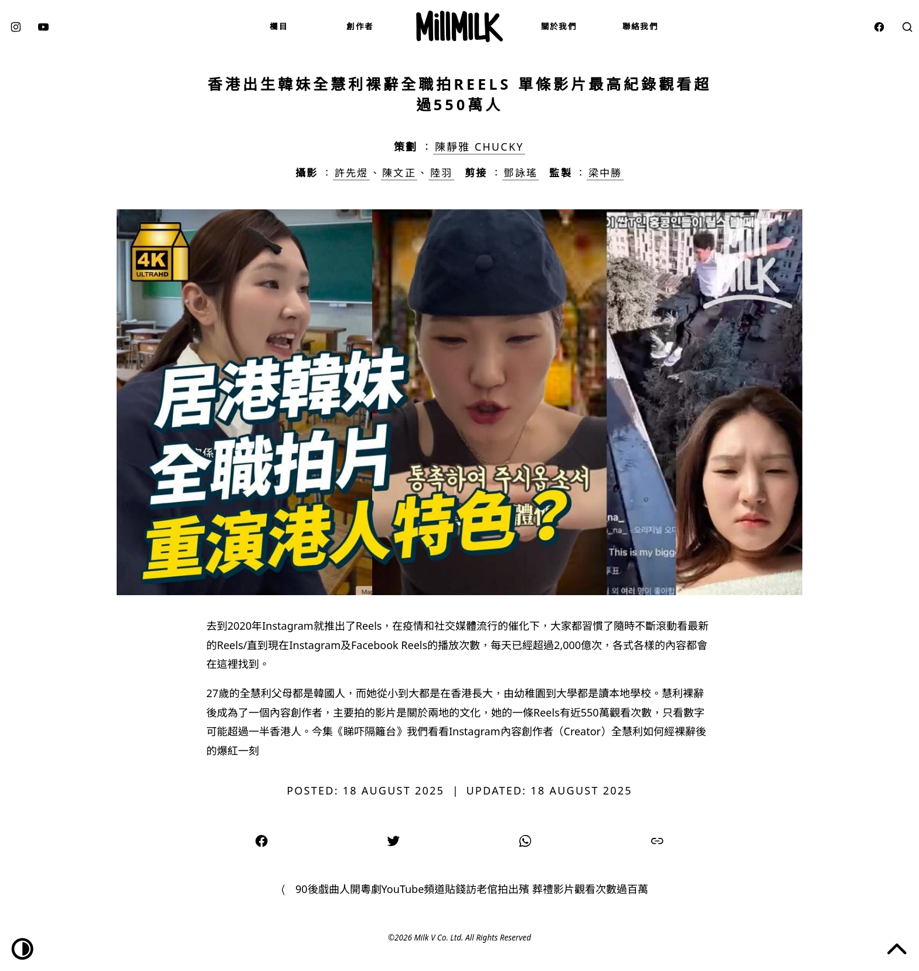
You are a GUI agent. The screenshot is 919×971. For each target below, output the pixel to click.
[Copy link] (657, 839)
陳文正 (399, 172)
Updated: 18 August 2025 (549, 790)
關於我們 (559, 26)
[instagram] (16, 26)
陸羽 (441, 172)
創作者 (359, 26)
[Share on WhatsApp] (525, 839)
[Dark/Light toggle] (23, 949)
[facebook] (879, 26)
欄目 (279, 26)
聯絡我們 (640, 26)
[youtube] (43, 26)
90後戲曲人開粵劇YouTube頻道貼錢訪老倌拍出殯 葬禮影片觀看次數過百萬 (471, 889)
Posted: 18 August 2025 (365, 790)
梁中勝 (605, 172)
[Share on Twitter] (394, 839)
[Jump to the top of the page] (897, 949)
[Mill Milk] (459, 26)
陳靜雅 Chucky (479, 147)
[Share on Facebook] (262, 839)
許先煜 (351, 172)
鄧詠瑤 (520, 172)
